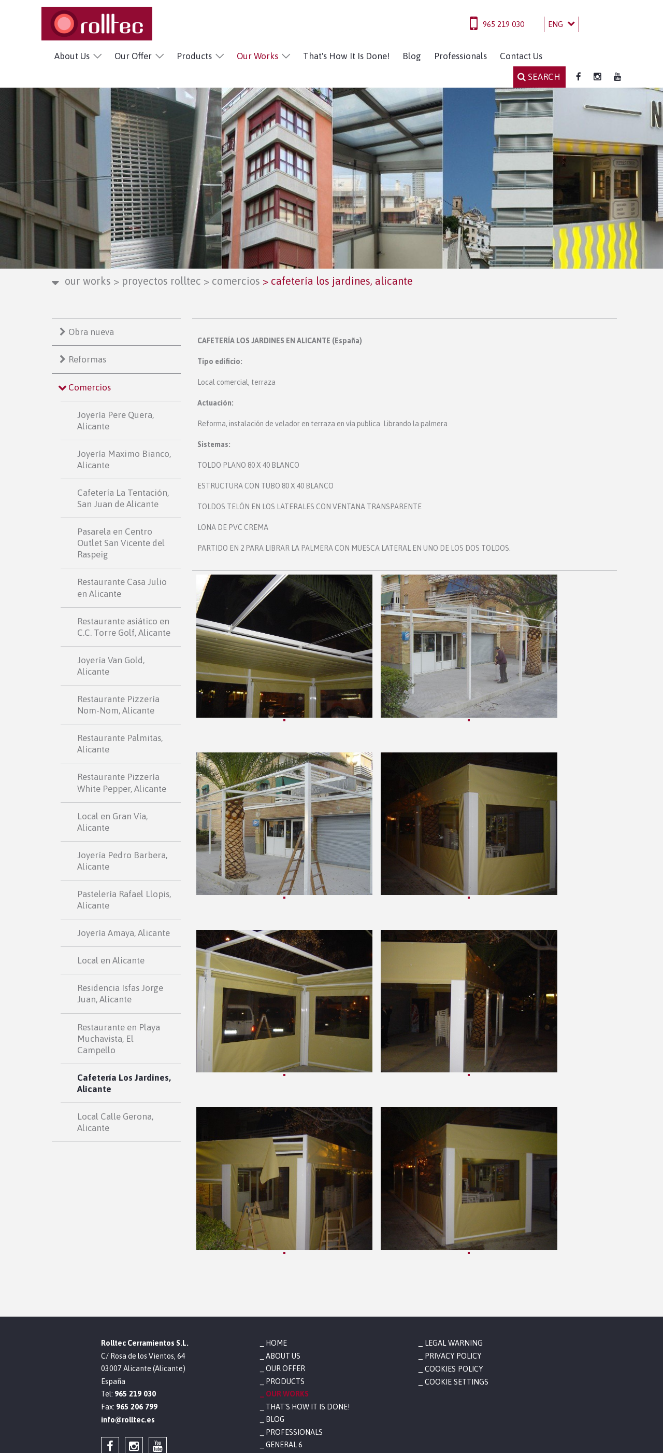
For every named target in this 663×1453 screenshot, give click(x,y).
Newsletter (289, 1349)
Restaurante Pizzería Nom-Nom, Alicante (118, 705)
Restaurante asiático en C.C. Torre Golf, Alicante (123, 627)
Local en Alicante (111, 960)
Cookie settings (455, 1273)
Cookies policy (453, 1260)
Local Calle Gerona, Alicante (115, 1122)
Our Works (257, 56)
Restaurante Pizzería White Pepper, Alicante (121, 782)
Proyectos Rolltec (157, 281)
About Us (72, 56)
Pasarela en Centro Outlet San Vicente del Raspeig (121, 543)
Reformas (87, 359)
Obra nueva (91, 332)
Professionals (460, 56)
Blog (411, 56)
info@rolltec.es (128, 1311)
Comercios (232, 281)
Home (276, 1235)
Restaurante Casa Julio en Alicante (122, 587)
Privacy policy (452, 1248)
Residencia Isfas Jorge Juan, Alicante (120, 993)
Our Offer (133, 56)
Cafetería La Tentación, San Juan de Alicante (123, 498)
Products (194, 56)
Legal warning (452, 1235)
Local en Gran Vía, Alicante (112, 822)
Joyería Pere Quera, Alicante (115, 420)
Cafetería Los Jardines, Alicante (124, 1083)
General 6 (284, 1336)
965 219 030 (503, 24)
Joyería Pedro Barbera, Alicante (122, 861)
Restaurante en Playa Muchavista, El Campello (118, 1038)
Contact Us (521, 56)
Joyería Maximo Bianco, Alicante (124, 459)
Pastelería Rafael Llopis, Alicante (124, 900)
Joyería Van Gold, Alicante (111, 666)
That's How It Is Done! (346, 56)
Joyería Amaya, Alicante (123, 933)
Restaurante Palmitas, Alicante (120, 744)
